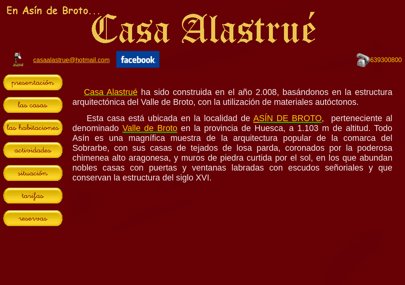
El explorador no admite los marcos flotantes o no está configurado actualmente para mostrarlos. (232, 150)
